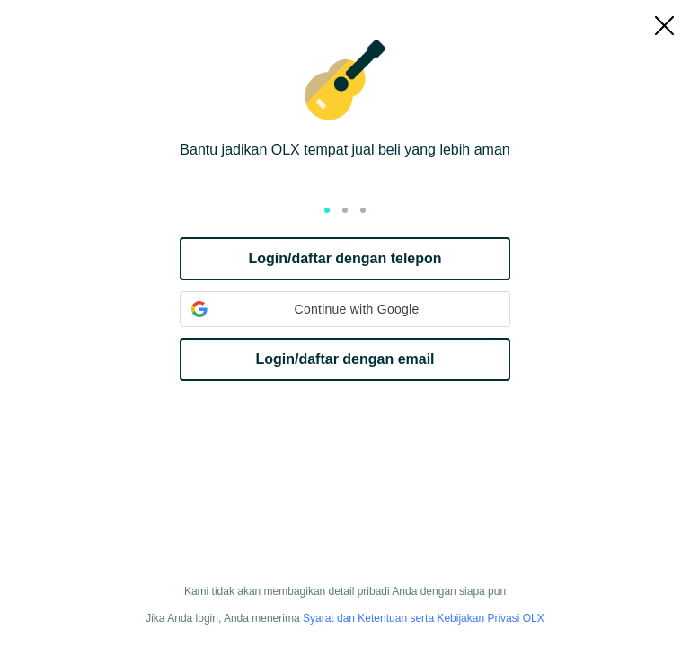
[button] (345, 309)
